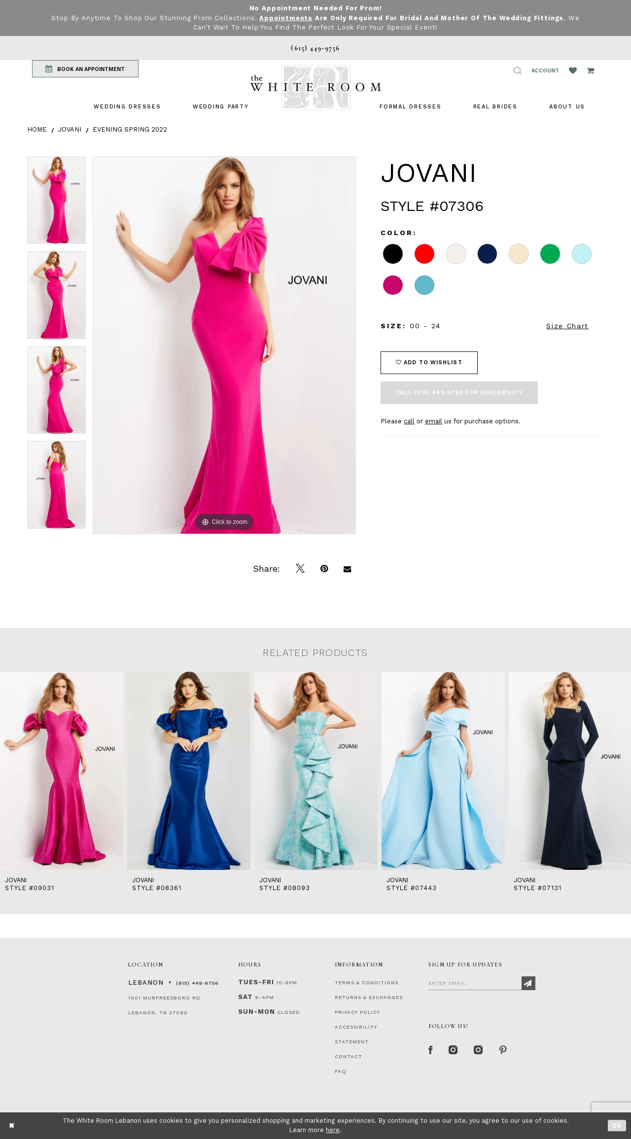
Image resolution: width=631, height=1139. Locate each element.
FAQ (341, 1071)
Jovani (69, 129)
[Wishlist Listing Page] (573, 70)
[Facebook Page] (430, 1051)
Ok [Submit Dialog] (617, 1125)
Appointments (286, 18)
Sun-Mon (256, 1011)
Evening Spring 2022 (130, 129)
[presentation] (61, 771)
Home (37, 129)
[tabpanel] (56, 203)
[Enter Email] (481, 982)
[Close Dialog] (12, 1125)
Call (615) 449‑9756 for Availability (459, 392)
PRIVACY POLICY (357, 1012)
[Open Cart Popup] (590, 70)
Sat (245, 997)
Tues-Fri (256, 982)
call (409, 421)
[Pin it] (324, 568)
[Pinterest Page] (505, 1051)
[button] (517, 70)
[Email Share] (347, 568)
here (333, 1130)
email (433, 421)
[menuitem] (127, 107)
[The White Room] (315, 87)
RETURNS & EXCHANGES (369, 997)
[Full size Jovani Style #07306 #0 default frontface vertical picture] (224, 345)
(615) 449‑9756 (197, 983)
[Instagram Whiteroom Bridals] (480, 1051)
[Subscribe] (528, 983)
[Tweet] (300, 569)
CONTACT (348, 1056)
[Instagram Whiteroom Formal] (454, 1051)
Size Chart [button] (567, 326)
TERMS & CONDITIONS (366, 982)
